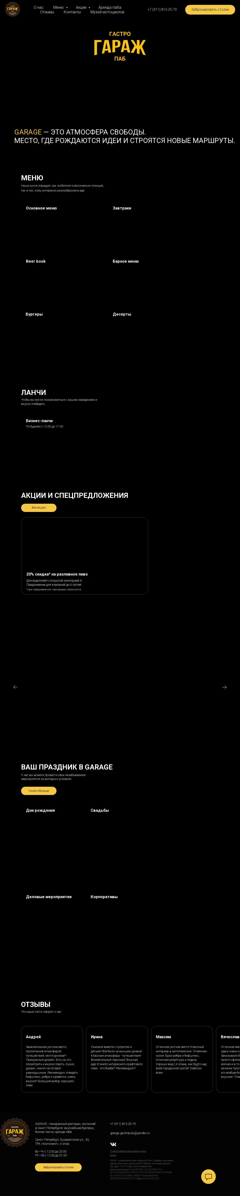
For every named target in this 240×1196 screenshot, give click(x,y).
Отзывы (47, 12)
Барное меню (126, 261)
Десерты (122, 314)
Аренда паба (109, 7)
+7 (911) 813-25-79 (123, 1124)
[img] (63, 279)
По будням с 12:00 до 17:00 (44, 426)
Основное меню (41, 208)
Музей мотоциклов (107, 12)
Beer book (36, 261)
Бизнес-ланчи (39, 420)
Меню (59, 7)
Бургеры (34, 314)
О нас (39, 7)
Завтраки (122, 208)
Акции (81, 7)
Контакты (72, 12)
